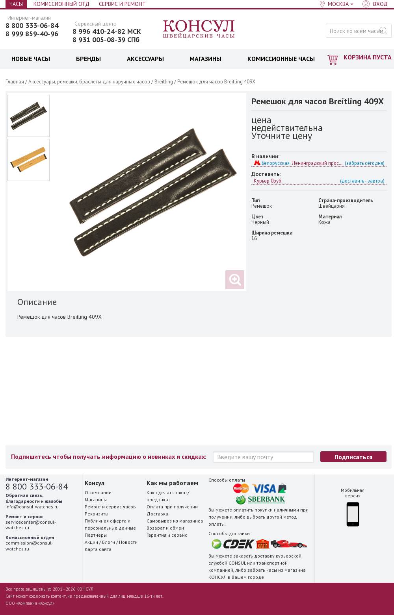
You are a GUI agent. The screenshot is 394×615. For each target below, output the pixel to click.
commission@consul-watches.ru (29, 545)
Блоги (108, 542)
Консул (199, 29)
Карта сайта (98, 549)
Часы (16, 3)
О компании (98, 492)
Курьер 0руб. (319, 180)
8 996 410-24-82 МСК (106, 31)
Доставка (157, 514)
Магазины (96, 499)
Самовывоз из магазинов (175, 521)
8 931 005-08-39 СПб (105, 39)
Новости (128, 542)
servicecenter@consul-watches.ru (31, 524)
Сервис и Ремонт (122, 3)
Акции (91, 542)
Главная (15, 81)
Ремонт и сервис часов (110, 507)
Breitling (163, 81)
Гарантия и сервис (167, 535)
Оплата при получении (172, 507)
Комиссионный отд (61, 3)
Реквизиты (96, 514)
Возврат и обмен (165, 528)
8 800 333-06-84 (32, 25)
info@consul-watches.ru (32, 507)
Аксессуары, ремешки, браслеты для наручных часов (89, 81)
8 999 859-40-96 (32, 34)
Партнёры (96, 535)
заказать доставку (254, 556)
